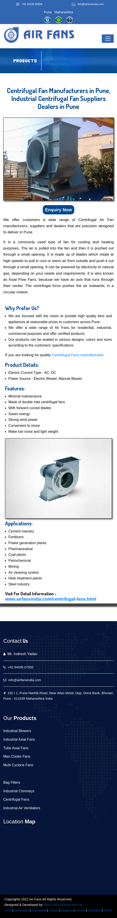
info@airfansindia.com (91, 4)
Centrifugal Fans (16, 799)
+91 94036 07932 (20, 667)
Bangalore (67, 910)
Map (29, 821)
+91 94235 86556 (32, 4)
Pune (48, 12)
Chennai (80, 910)
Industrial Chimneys (18, 791)
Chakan (53, 910)
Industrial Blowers (17, 731)
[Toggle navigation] (108, 38)
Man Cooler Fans (16, 756)
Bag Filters (11, 782)
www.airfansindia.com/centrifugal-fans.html (50, 599)
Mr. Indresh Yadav (22, 654)
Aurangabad (39, 910)
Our (7, 718)
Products (24, 718)
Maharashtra (63, 12)
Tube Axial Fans (15, 748)
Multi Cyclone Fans (18, 765)
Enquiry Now (58, 209)
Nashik (108, 910)
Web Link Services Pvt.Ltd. (63, 905)
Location (13, 821)
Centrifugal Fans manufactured (77, 355)
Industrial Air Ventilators (21, 808)
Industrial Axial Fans (19, 739)
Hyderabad (94, 910)
